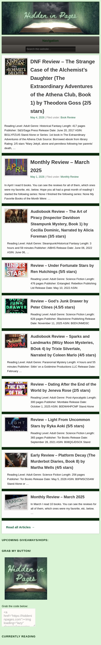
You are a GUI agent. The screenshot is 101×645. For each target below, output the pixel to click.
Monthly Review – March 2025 (57, 497)
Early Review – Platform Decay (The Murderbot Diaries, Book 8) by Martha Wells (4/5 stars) (63, 461)
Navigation (50, 40)
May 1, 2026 (37, 176)
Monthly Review (70, 176)
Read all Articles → (20, 527)
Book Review (68, 117)
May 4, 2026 (37, 117)
